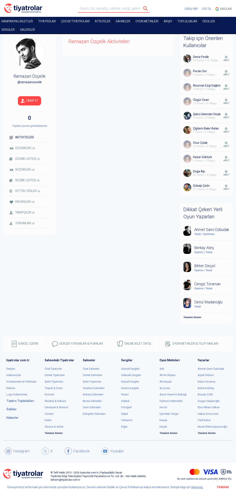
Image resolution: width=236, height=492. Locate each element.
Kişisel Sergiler (130, 381)
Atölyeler (102, 21)
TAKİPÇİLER (22, 212)
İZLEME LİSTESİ (24, 159)
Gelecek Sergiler (131, 375)
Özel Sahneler (91, 368)
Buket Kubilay (206, 388)
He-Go (163, 407)
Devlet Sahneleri (92, 375)
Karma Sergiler (130, 388)
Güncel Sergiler (130, 368)
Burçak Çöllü (205, 394)
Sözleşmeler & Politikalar (21, 381)
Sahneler (123, 21)
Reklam (10, 388)
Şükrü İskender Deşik (207, 114)
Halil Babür (204, 420)
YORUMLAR (22, 223)
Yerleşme (126, 420)
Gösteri (49, 413)
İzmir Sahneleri (92, 407)
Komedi (49, 394)
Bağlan (223, 9)
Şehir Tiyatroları (54, 381)
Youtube (113, 451)
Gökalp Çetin (201, 185)
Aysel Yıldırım (206, 375)
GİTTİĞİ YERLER (24, 191)
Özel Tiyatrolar (53, 368)
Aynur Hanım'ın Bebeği (173, 394)
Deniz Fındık (201, 57)
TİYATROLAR (47, 21)
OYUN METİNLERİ (146, 21)
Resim (125, 394)
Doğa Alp (199, 171)
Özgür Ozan (201, 99)
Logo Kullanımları (16, 394)
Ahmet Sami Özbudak (211, 368)
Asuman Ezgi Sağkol (206, 85)
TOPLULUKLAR (187, 21)
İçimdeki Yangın (169, 413)
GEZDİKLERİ (22, 169)
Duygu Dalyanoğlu (209, 401)
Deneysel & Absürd (56, 407)
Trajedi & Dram (54, 388)
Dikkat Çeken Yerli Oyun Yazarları (203, 213)
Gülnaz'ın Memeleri (171, 401)
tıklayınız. (197, 487)
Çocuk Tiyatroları (75, 21)
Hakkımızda (13, 375)
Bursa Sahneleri (92, 401)
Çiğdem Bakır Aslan (206, 128)
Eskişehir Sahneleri (94, 413)
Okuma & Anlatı (54, 426)
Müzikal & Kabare (55, 401)
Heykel (125, 401)
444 (162, 368)
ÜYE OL (207, 9)
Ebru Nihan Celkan (209, 407)
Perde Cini (199, 71)
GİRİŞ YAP (191, 9)
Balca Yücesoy (206, 381)
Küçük (163, 426)
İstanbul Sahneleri (94, 388)
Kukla (48, 420)
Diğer (124, 426)
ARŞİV (168, 21)
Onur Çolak (200, 142)
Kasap (163, 420)
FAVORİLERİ (22, 202)
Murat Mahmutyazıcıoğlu (212, 426)
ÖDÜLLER (208, 21)
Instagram (17, 451)
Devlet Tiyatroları (55, 375)
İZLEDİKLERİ (22, 148)
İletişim (10, 368)
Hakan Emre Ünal (208, 413)
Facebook (77, 451)
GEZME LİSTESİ (24, 180)
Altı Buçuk (166, 381)
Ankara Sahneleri (93, 394)
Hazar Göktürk (202, 157)
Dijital (124, 413)
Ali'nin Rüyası (168, 375)
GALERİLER (27, 29)
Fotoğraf (126, 407)
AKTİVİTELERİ (21, 137)
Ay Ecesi (165, 388)
